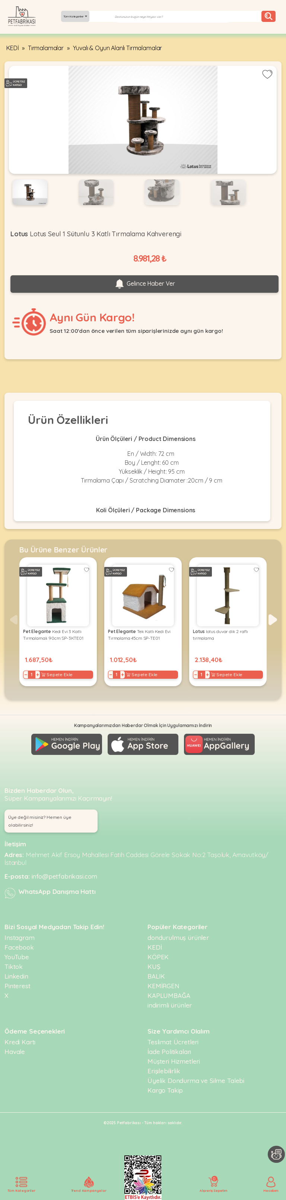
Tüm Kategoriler (75, 16)
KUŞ (154, 966)
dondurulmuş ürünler (178, 937)
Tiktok (13, 966)
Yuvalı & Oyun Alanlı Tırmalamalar (117, 48)
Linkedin (16, 976)
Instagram (19, 937)
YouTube (16, 957)
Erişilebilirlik (163, 1071)
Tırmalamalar (46, 48)
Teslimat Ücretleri (172, 1042)
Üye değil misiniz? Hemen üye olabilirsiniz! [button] (40, 821)
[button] (273, 620)
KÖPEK (158, 957)
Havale (14, 1051)
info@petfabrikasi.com (65, 876)
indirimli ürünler (169, 1005)
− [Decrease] (26, 674)
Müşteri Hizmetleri (173, 1061)
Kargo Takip (165, 1090)
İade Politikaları (169, 1051)
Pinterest (17, 986)
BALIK (156, 976)
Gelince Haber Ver (144, 284)
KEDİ (12, 48)
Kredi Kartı (19, 1042)
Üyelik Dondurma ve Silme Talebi (195, 1080)
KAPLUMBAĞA (168, 995)
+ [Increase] (37, 674)
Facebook (19, 947)
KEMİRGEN (163, 986)
